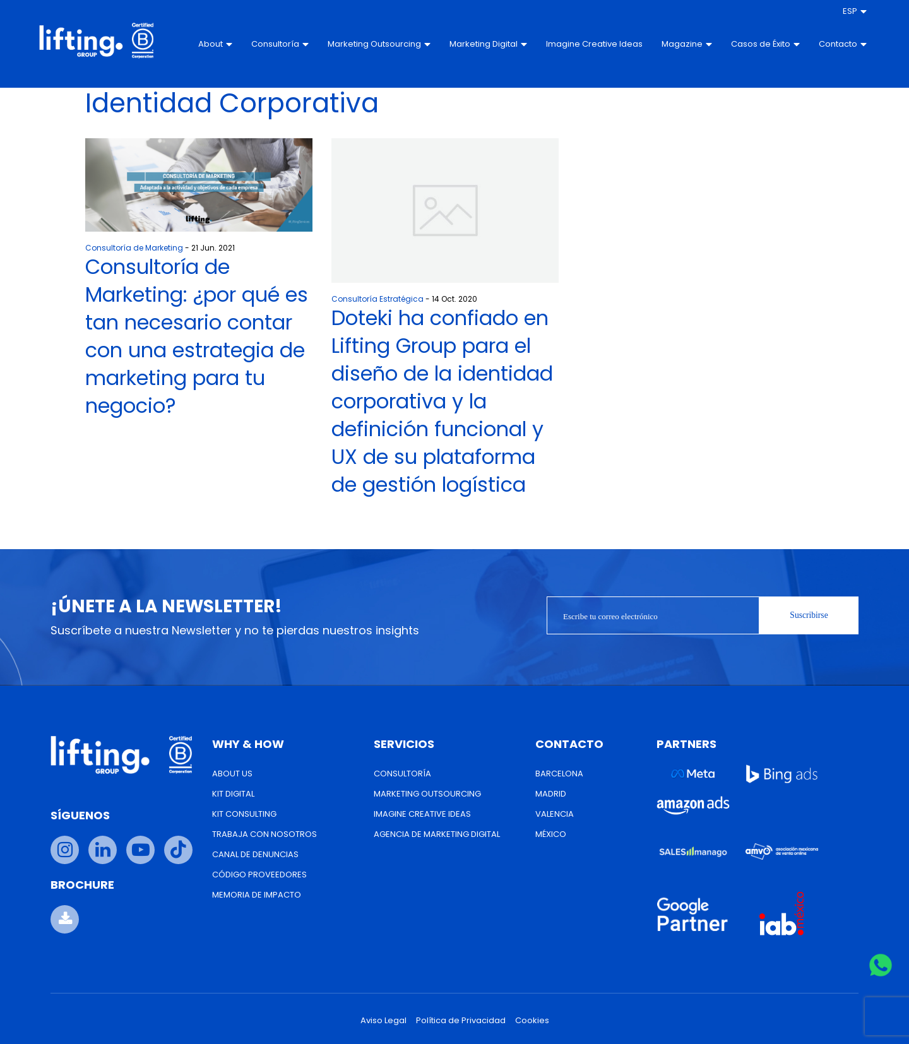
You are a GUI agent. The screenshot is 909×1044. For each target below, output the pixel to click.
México (550, 834)
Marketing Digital (471, 44)
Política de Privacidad (461, 1020)
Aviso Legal (383, 1020)
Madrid (550, 794)
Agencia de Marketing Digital (437, 834)
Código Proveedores (259, 875)
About (198, 44)
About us (232, 774)
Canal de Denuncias (255, 854)
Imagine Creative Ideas (564, 44)
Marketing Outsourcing (362, 44)
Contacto (825, 44)
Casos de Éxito (747, 44)
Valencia (554, 814)
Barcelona (559, 774)
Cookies (532, 1020)
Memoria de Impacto (256, 895)
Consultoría (263, 44)
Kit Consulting (244, 814)
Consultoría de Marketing (134, 248)
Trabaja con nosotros (264, 834)
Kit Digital (233, 794)
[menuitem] (837, 11)
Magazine (669, 44)
